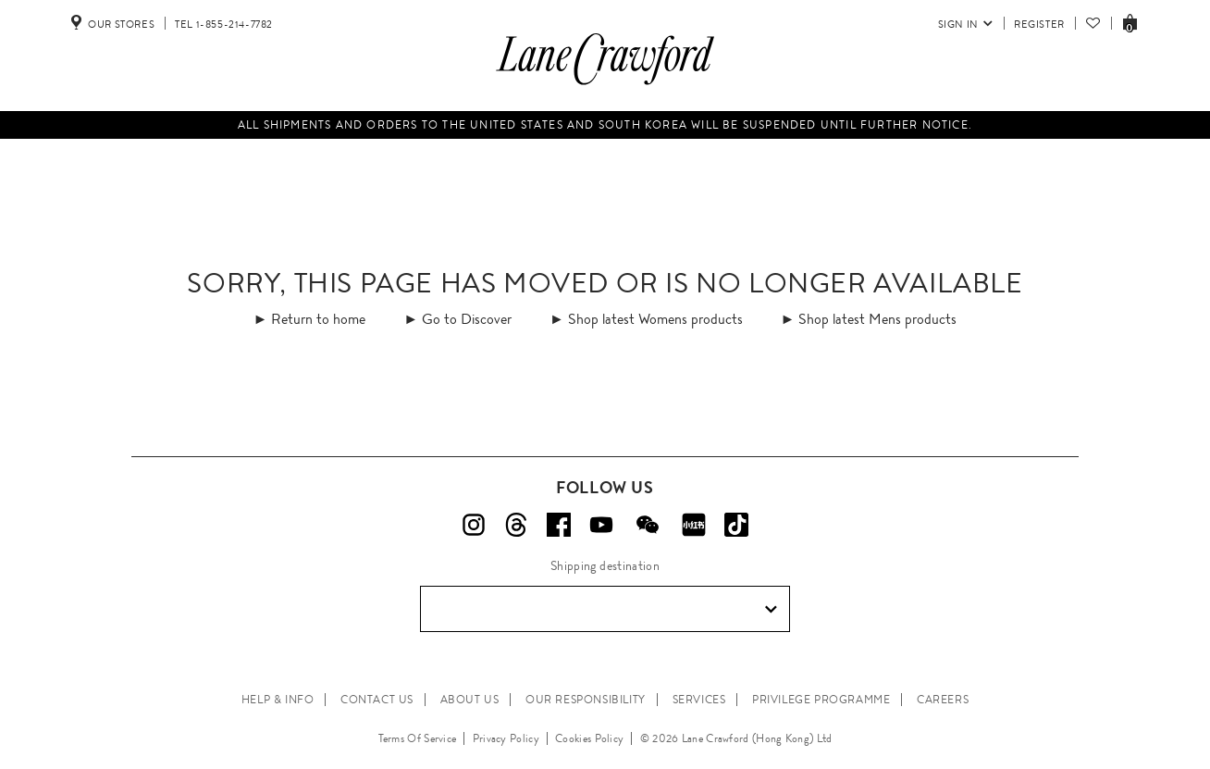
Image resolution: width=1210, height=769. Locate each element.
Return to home (318, 318)
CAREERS (943, 699)
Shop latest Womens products (655, 318)
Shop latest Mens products (877, 318)
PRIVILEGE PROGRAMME (821, 699)
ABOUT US (470, 699)
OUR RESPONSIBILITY (585, 699)
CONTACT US (377, 699)
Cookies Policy (589, 738)
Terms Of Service (417, 738)
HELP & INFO (278, 699)
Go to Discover (467, 318)
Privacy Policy (506, 738)
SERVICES (699, 699)
